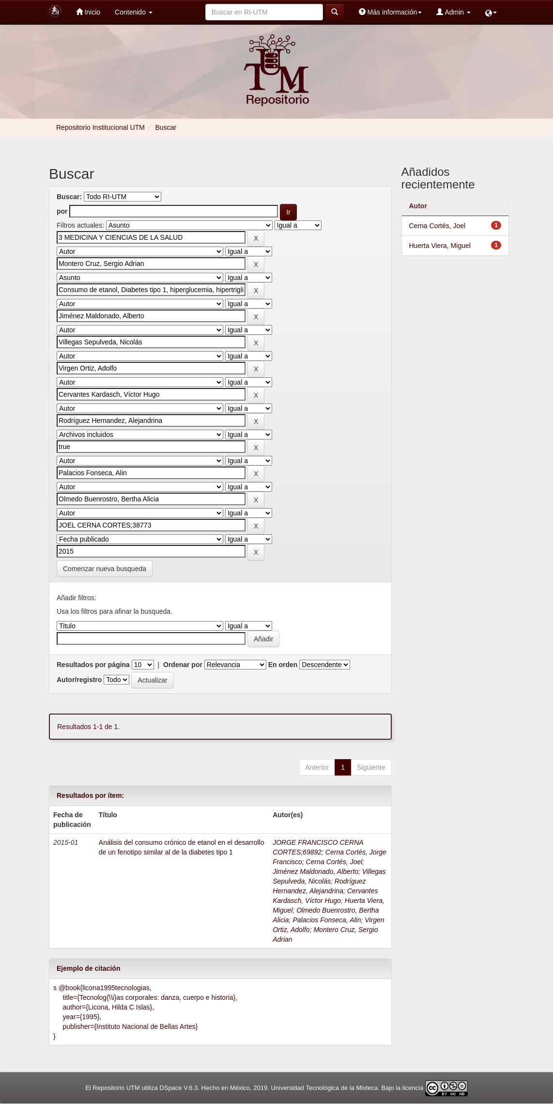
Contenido (134, 12)
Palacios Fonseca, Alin (326, 920)
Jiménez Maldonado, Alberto (315, 871)
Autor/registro (79, 680)
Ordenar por (182, 665)
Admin (453, 12)
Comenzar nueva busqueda (104, 569)
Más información (390, 12)
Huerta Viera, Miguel (440, 245)
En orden (283, 665)
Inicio (88, 12)
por (62, 211)
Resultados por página (93, 665)
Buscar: (69, 197)
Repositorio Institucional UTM (100, 127)
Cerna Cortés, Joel (334, 862)
